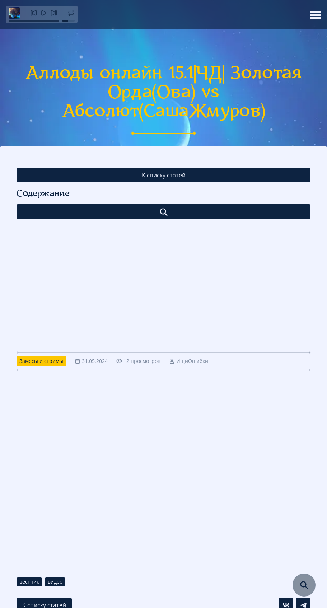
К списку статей (164, 175)
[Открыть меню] (315, 14)
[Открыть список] (163, 211)
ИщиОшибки (192, 360)
